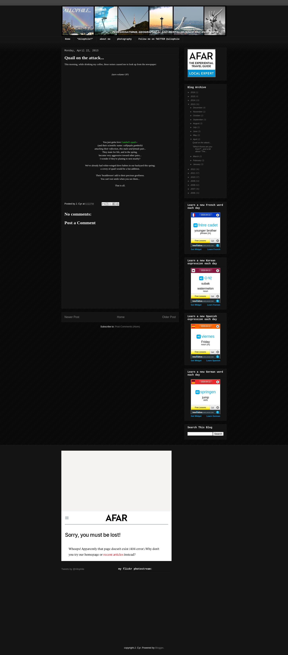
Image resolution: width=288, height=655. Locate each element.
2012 (193, 169)
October (197, 115)
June (195, 131)
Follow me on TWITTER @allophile (158, 39)
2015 (193, 96)
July (195, 127)
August (196, 123)
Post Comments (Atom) (127, 326)
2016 (193, 92)
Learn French (213, 249)
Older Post (169, 317)
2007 (193, 189)
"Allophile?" (85, 39)
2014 (193, 100)
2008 (193, 185)
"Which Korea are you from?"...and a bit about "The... (202, 148)
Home (67, 39)
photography (124, 39)
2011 (193, 173)
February (197, 160)
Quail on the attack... (201, 142)
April (195, 139)
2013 (193, 104)
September (198, 119)
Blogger (159, 647)
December (198, 107)
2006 (193, 193)
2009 (193, 181)
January (197, 164)
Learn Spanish (213, 360)
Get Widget (196, 249)
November (198, 112)
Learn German (213, 416)
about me (105, 39)
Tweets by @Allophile (72, 569)
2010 (193, 177)
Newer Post (71, 317)
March (196, 156)
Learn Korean (213, 305)
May (195, 135)
